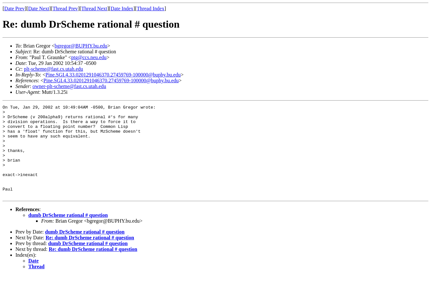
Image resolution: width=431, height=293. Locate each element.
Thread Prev (65, 8)
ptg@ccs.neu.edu (88, 57)
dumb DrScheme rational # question (68, 233)
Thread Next (94, 8)
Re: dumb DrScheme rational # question (90, 256)
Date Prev (14, 8)
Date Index (122, 8)
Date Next (38, 8)
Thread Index (150, 8)
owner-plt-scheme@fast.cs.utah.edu (69, 86)
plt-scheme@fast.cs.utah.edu (53, 69)
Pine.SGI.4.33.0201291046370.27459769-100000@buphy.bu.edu (112, 74)
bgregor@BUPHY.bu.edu (81, 46)
